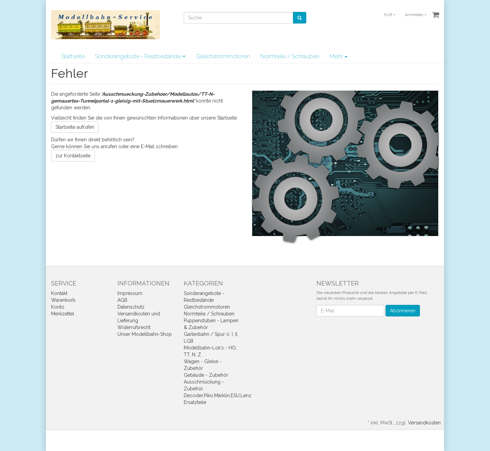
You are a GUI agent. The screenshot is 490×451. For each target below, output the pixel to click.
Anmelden (416, 15)
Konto (57, 307)
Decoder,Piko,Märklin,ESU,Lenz (217, 395)
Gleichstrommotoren (223, 56)
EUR (389, 15)
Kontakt (59, 293)
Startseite (73, 56)
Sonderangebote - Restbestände (140, 56)
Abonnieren (402, 310)
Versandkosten (424, 422)
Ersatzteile (195, 402)
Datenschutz (131, 307)
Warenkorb (63, 300)
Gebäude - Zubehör (206, 375)
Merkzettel (62, 313)
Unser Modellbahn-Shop (144, 334)
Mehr (338, 56)
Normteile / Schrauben (290, 56)
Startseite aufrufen (74, 127)
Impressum (129, 293)
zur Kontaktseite (73, 155)
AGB (122, 300)
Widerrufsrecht (133, 327)
